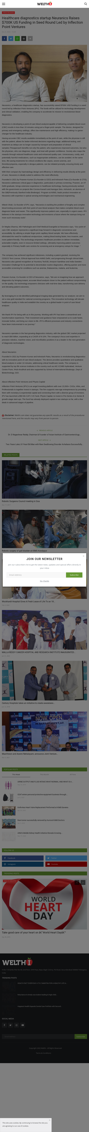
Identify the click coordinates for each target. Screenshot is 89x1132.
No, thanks (44, 581)
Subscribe (74, 575)
